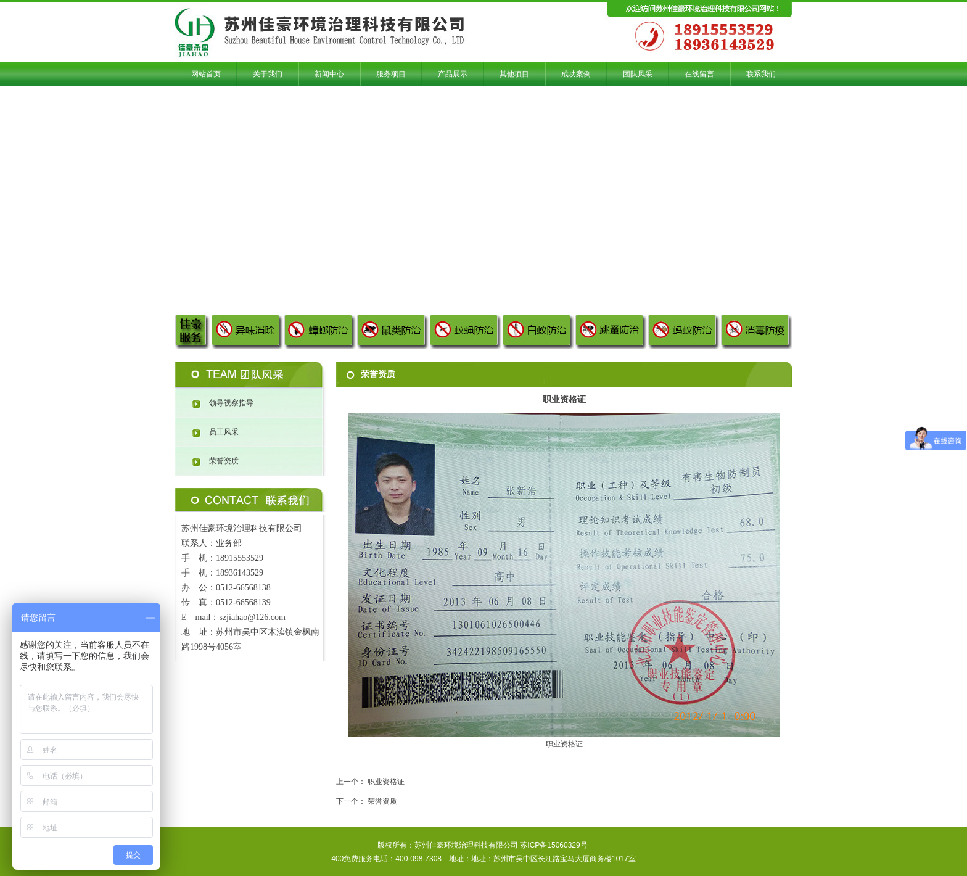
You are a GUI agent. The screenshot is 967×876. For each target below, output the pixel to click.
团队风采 (250, 375)
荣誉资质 (224, 461)
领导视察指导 (231, 403)
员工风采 (224, 432)
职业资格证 (386, 781)
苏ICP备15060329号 (553, 845)
